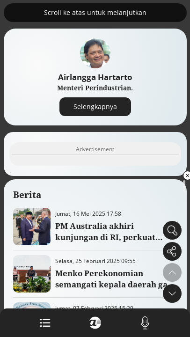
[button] (172, 293)
